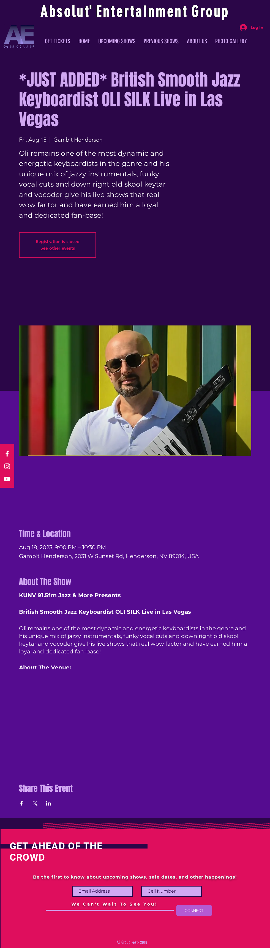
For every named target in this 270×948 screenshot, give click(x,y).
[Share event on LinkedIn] (48, 803)
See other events (57, 248)
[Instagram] (7, 466)
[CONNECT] (194, 910)
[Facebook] (7, 453)
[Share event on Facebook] (21, 803)
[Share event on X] (35, 803)
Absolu (62, 12)
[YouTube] (7, 479)
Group (210, 12)
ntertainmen (142, 12)
